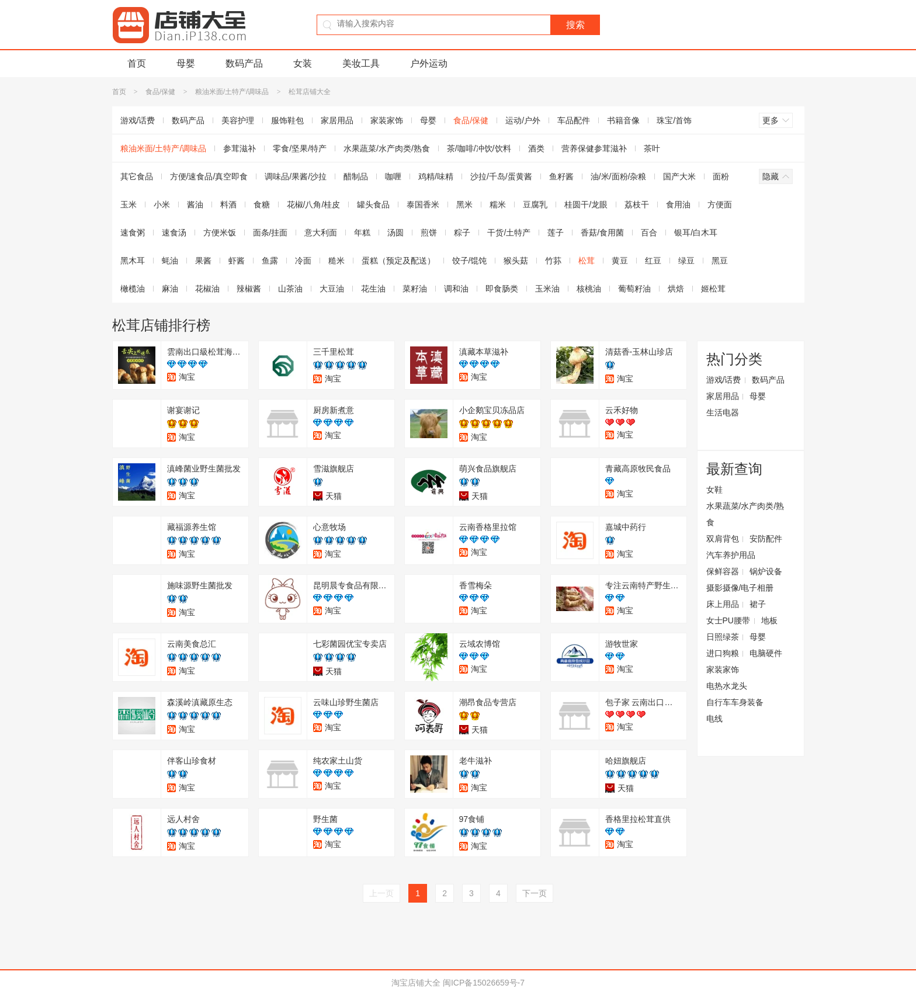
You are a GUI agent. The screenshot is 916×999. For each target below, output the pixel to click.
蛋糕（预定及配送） (398, 260)
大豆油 (332, 288)
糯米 (498, 204)
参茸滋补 (239, 148)
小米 (162, 204)
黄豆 (620, 260)
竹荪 (553, 260)
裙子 (758, 604)
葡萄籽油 (634, 288)
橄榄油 (132, 288)
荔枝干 (636, 204)
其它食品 (136, 176)
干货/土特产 (508, 232)
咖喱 (393, 176)
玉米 (128, 204)
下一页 (534, 893)
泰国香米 (423, 204)
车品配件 (573, 120)
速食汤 (174, 232)
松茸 (586, 260)
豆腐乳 (535, 204)
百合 (649, 232)
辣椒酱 (249, 288)
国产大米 (679, 176)
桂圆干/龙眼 (586, 204)
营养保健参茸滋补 (594, 148)
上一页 (381, 893)
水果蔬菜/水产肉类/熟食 (387, 148)
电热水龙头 (726, 686)
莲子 (555, 232)
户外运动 (428, 63)
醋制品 (356, 176)
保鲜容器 (722, 571)
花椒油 (207, 288)
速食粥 (132, 232)
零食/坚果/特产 (300, 148)
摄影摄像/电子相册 (740, 587)
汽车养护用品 (730, 555)
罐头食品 (373, 204)
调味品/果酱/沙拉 (296, 176)
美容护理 (237, 120)
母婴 (185, 63)
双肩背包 (722, 538)
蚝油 (170, 260)
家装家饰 (386, 120)
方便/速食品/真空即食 (209, 176)
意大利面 (320, 232)
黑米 (464, 204)
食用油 (678, 204)
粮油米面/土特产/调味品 (232, 92)
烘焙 (676, 288)
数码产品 (244, 63)
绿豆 (686, 260)
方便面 (719, 204)
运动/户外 (522, 120)
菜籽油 (415, 288)
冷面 (303, 260)
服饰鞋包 (287, 120)
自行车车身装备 (735, 702)
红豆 (653, 260)
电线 (714, 718)
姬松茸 (713, 288)
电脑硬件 (766, 653)
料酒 (228, 204)
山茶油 (290, 288)
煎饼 (429, 232)
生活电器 (722, 412)
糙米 (336, 260)
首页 (136, 63)
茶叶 (652, 148)
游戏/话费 (137, 120)
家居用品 (337, 120)
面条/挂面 (270, 232)
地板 (769, 620)
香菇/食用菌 (602, 232)
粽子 (462, 232)
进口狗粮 (722, 653)
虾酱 (236, 260)
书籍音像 (623, 120)
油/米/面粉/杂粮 (619, 176)
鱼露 (270, 260)
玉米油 (547, 288)
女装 (302, 63)
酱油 (195, 204)
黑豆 (720, 260)
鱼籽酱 (561, 176)
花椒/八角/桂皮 (314, 204)
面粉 (721, 176)
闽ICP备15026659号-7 (484, 982)
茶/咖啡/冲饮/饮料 (479, 148)
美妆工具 (361, 63)
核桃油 (589, 288)
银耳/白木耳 (695, 232)
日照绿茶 (722, 636)
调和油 (456, 288)
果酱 (203, 260)
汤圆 (395, 232)
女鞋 (714, 489)
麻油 (170, 288)
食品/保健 (160, 92)
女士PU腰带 (728, 620)
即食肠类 (501, 288)
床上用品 (722, 604)
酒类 (536, 148)
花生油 (373, 288)
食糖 (262, 204)
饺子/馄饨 (469, 260)
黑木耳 (132, 260)
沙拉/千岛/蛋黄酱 (501, 176)
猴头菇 (516, 260)
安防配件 (766, 538)
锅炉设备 (766, 571)
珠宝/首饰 (674, 120)
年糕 (362, 232)
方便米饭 (219, 232)
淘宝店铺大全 (415, 982)
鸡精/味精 (435, 176)
